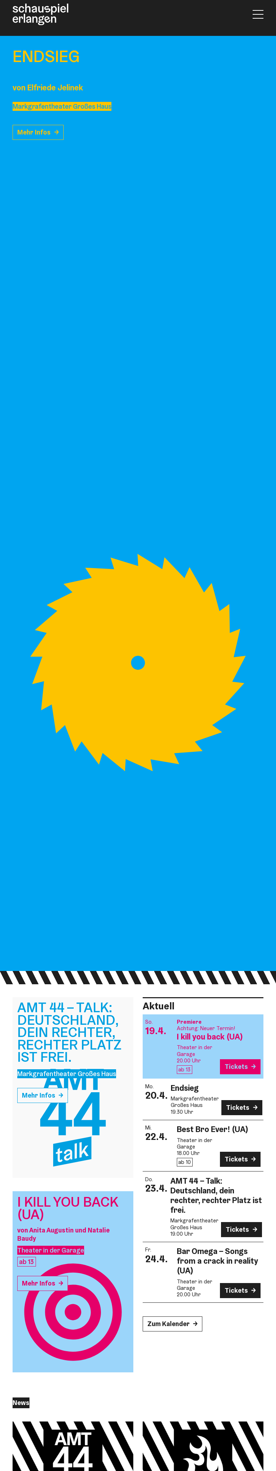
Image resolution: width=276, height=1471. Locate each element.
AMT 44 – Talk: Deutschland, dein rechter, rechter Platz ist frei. (216, 1195)
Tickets (236, 1066)
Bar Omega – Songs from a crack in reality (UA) (217, 1261)
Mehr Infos (34, 132)
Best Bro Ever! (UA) (212, 1129)
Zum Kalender (168, 1324)
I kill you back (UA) (210, 1037)
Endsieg (185, 1088)
